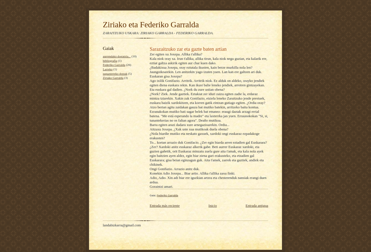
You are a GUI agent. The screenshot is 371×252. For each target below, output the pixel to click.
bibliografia (110, 60)
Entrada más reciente (165, 205)
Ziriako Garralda (113, 77)
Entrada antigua (257, 205)
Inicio (212, 205)
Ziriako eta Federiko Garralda (151, 24)
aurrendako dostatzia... (117, 56)
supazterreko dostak (115, 73)
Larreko (107, 69)
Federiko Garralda (114, 64)
